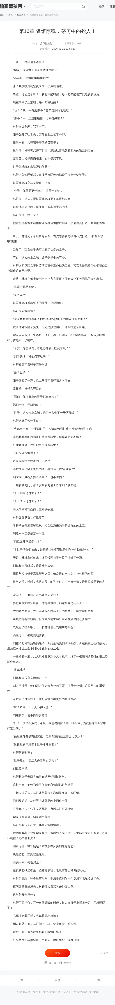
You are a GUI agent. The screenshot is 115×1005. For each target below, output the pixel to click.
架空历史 (21, 14)
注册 (112, 6)
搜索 (83, 6)
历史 (10, 14)
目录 (57, 980)
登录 (101, 6)
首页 (2, 14)
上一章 (19, 980)
